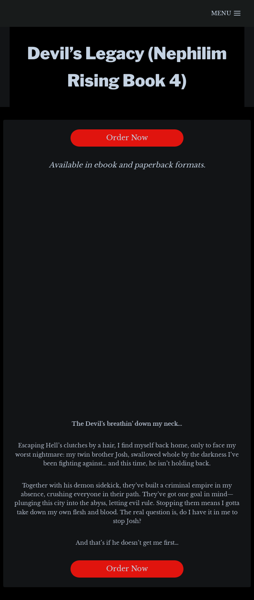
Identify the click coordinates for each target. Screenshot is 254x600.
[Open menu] (226, 13)
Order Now (127, 137)
